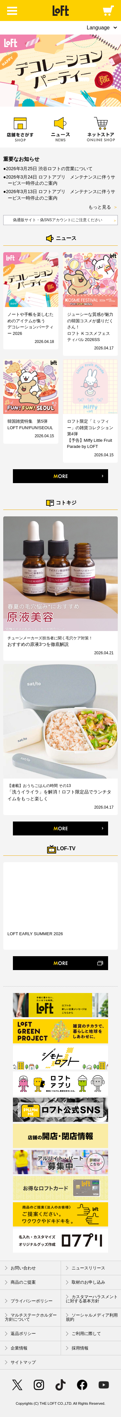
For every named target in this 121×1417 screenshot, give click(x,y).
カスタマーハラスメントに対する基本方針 (92, 1298)
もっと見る (103, 207)
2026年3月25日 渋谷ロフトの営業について (49, 168)
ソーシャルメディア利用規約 (92, 1317)
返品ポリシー (20, 1333)
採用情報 (77, 1348)
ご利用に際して (83, 1333)
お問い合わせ (20, 1268)
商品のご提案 (20, 1282)
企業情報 (16, 1348)
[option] (60, 71)
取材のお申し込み (85, 1282)
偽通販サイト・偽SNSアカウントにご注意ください (64, 220)
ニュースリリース (85, 1268)
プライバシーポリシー (29, 1300)
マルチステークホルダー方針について (31, 1317)
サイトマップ (20, 1362)
